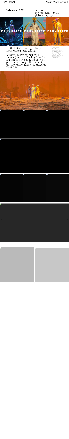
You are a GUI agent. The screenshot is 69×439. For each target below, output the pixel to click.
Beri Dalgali (55, 52)
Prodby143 (55, 57)
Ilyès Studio (60, 55)
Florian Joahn (57, 51)
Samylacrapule (56, 49)
